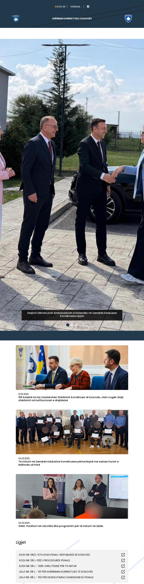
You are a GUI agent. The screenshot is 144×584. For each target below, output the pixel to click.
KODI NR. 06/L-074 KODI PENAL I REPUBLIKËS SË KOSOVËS (54, 555)
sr (63, 6)
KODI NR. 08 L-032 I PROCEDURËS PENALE (44, 560)
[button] (11, 170)
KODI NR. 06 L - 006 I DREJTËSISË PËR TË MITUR (48, 566)
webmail (75, 6)
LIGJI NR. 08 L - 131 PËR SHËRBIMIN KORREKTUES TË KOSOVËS (56, 572)
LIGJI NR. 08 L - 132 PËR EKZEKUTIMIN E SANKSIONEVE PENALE (56, 577)
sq (56, 6)
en (60, 6)
